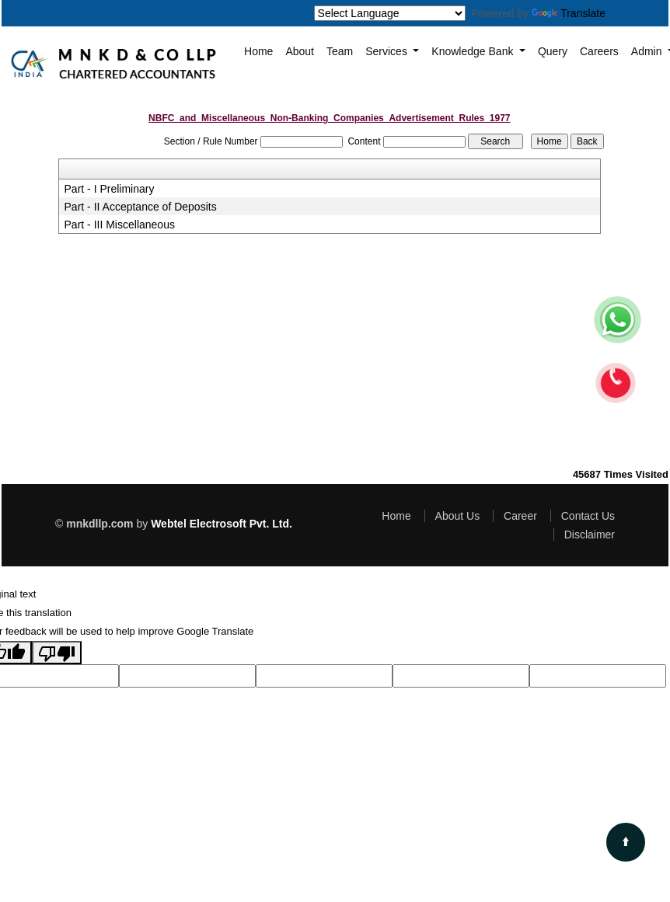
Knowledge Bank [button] (473, 51)
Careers (599, 51)
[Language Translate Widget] (390, 13)
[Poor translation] (57, 652)
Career (520, 516)
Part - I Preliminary (110, 189)
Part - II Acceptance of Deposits (141, 206)
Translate (568, 13)
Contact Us (588, 516)
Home (258, 51)
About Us (457, 516)
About (299, 51)
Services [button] (387, 51)
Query (552, 51)
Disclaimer (589, 534)
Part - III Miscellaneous (120, 224)
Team (339, 51)
